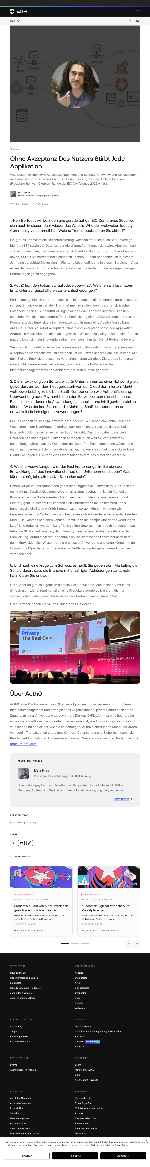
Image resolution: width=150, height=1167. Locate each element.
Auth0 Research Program (23, 1070)
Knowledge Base (19, 1037)
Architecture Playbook (86, 1080)
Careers (87, 1042)
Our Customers (83, 1027)
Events (13, 1065)
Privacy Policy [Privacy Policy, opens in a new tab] (121, 1145)
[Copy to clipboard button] (29, 843)
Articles (79, 973)
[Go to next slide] (137, 944)
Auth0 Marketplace (20, 1042)
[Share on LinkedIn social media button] (21, 843)
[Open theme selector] (137, 20)
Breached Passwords (86, 1129)
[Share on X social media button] (13, 843)
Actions (79, 1114)
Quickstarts (81, 978)
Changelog (80, 993)
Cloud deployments (20, 1129)
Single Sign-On (83, 1104)
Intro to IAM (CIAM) (85, 1070)
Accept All (123, 1155)
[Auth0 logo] (73, 12)
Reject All (74, 1155)
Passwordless (82, 1124)
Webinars (80, 1009)
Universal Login (83, 1099)
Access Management (21, 1104)
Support (14, 1032)
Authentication (18, 1124)
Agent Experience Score (22, 999)
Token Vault (81, 1134)
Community (16, 1027)
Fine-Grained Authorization (24, 1134)
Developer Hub (18, 973)
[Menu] (138, 12)
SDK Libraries (82, 988)
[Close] (146, 1140)
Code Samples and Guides (24, 978)
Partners (79, 1037)
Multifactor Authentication (89, 1109)
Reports (79, 1004)
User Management (19, 1119)
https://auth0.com (23, 744)
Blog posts (15, 983)
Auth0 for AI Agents (20, 1099)
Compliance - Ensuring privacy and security (98, 1032)
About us (79, 1047)
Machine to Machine (85, 1119)
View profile (121, 798)
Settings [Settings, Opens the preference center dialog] (27, 1155)
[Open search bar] (130, 21)
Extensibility (16, 1109)
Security (14, 1114)
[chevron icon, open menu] (18, 21)
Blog (12, 21)
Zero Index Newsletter (21, 993)
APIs (77, 983)
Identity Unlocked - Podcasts (25, 988)
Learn (78, 1065)
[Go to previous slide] (129, 944)
